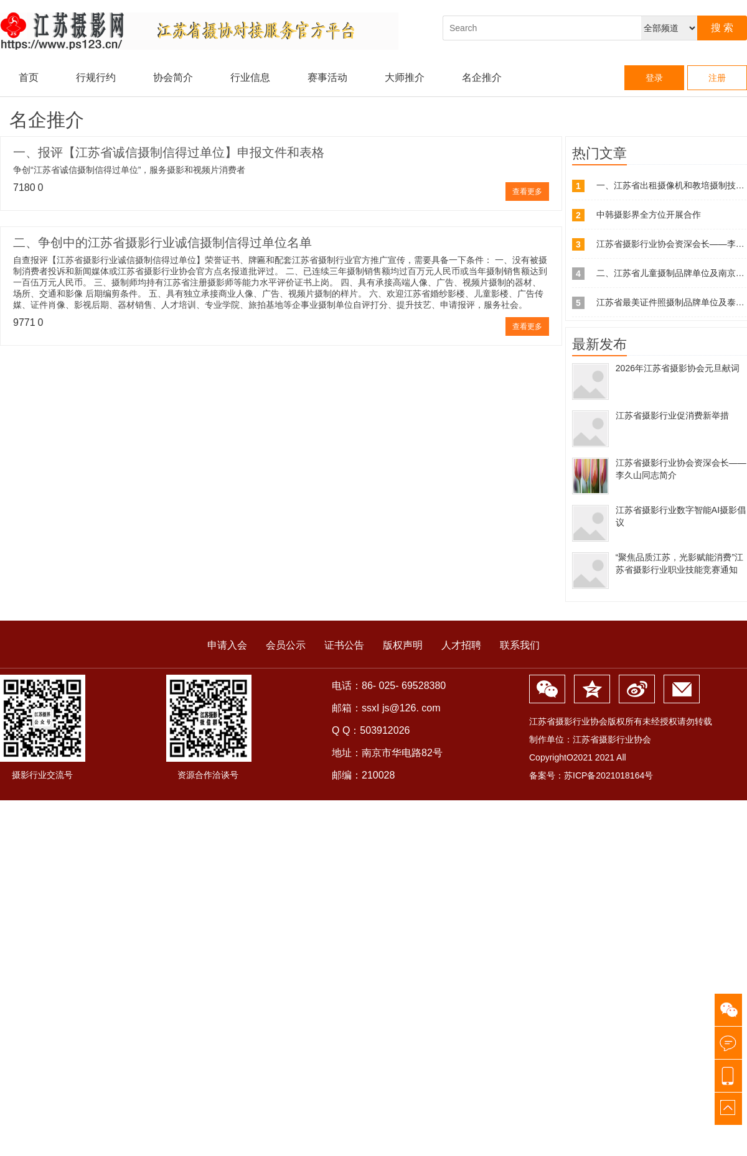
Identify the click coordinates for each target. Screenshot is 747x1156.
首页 (29, 77)
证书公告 (344, 645)
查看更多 (527, 191)
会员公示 (286, 645)
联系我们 (520, 645)
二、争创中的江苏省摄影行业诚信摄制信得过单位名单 (162, 242)
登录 (654, 78)
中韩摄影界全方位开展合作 (648, 215)
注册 (717, 78)
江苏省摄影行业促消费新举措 (672, 415)
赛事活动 (327, 77)
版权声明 (403, 645)
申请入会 (227, 645)
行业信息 (250, 77)
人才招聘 (461, 645)
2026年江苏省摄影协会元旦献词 (678, 368)
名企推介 (482, 77)
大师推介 (405, 77)
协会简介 (173, 77)
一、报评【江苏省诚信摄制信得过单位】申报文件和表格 (168, 152)
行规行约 (96, 77)
